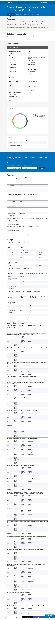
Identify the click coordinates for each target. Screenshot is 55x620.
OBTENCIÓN (18, 14)
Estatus (29, 51)
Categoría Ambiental (32, 81)
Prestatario (30, 55)
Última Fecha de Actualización (15, 92)
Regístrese (41, 168)
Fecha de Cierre (31, 85)
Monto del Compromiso (13, 81)
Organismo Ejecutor (32, 69)
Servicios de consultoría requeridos (16, 88)
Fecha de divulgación (32, 60)
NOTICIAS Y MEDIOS (35, 14)
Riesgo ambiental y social (14, 85)
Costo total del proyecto (14, 69)
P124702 (10, 98)
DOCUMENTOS (26, 14)
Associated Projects (13, 96)
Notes (10, 100)
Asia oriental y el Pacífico (32, 75)
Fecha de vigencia (31, 64)
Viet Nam (10, 62)
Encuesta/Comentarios (49, 615)
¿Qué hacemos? (9, 2)
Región (29, 73)
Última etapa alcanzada (33, 88)
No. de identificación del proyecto (15, 51)
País (9, 60)
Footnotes (9, 235)
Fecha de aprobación (13, 64)
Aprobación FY (12, 77)
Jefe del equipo (12, 55)
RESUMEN (11, 14)
